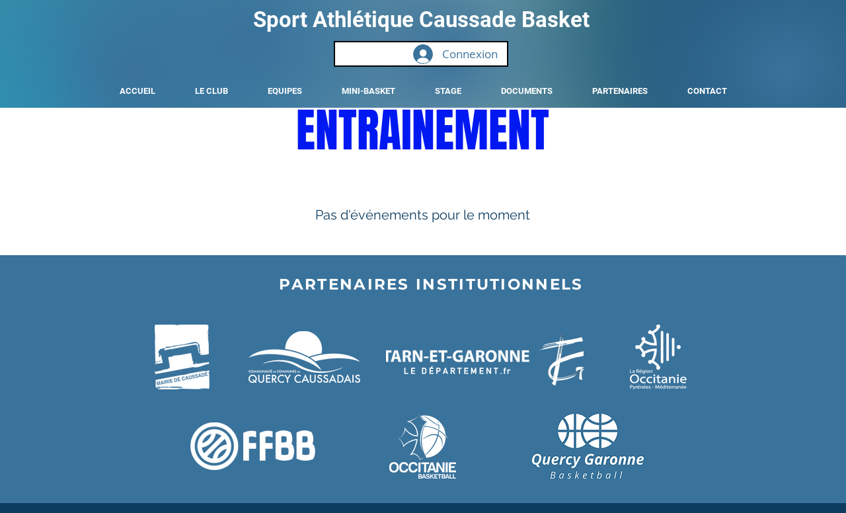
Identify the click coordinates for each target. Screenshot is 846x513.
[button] (211, 91)
